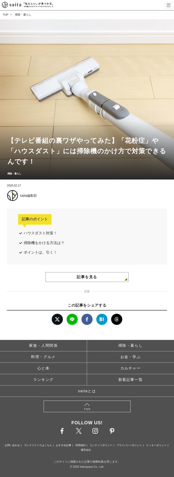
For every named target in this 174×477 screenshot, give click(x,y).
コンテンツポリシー (101, 445)
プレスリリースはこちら (38, 445)
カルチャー (130, 368)
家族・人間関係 (43, 345)
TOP (5, 14)
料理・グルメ (43, 357)
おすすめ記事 (63, 445)
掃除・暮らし (23, 14)
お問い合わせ (12, 445)
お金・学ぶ (130, 357)
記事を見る (87, 277)
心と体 (43, 368)
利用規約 (80, 445)
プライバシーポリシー (129, 445)
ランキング (43, 380)
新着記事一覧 (130, 380)
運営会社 (86, 449)
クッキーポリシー (156, 445)
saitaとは (87, 391)
